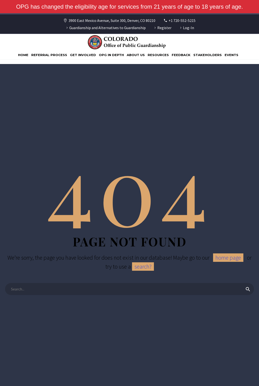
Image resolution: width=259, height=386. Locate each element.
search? (143, 266)
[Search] (129, 289)
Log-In (188, 27)
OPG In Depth (111, 55)
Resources (158, 55)
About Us (136, 55)
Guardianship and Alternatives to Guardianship (107, 27)
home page (228, 257)
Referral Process (49, 55)
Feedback (181, 55)
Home (23, 55)
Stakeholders (207, 55)
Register (164, 27)
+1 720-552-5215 (182, 20)
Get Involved (83, 55)
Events (231, 55)
